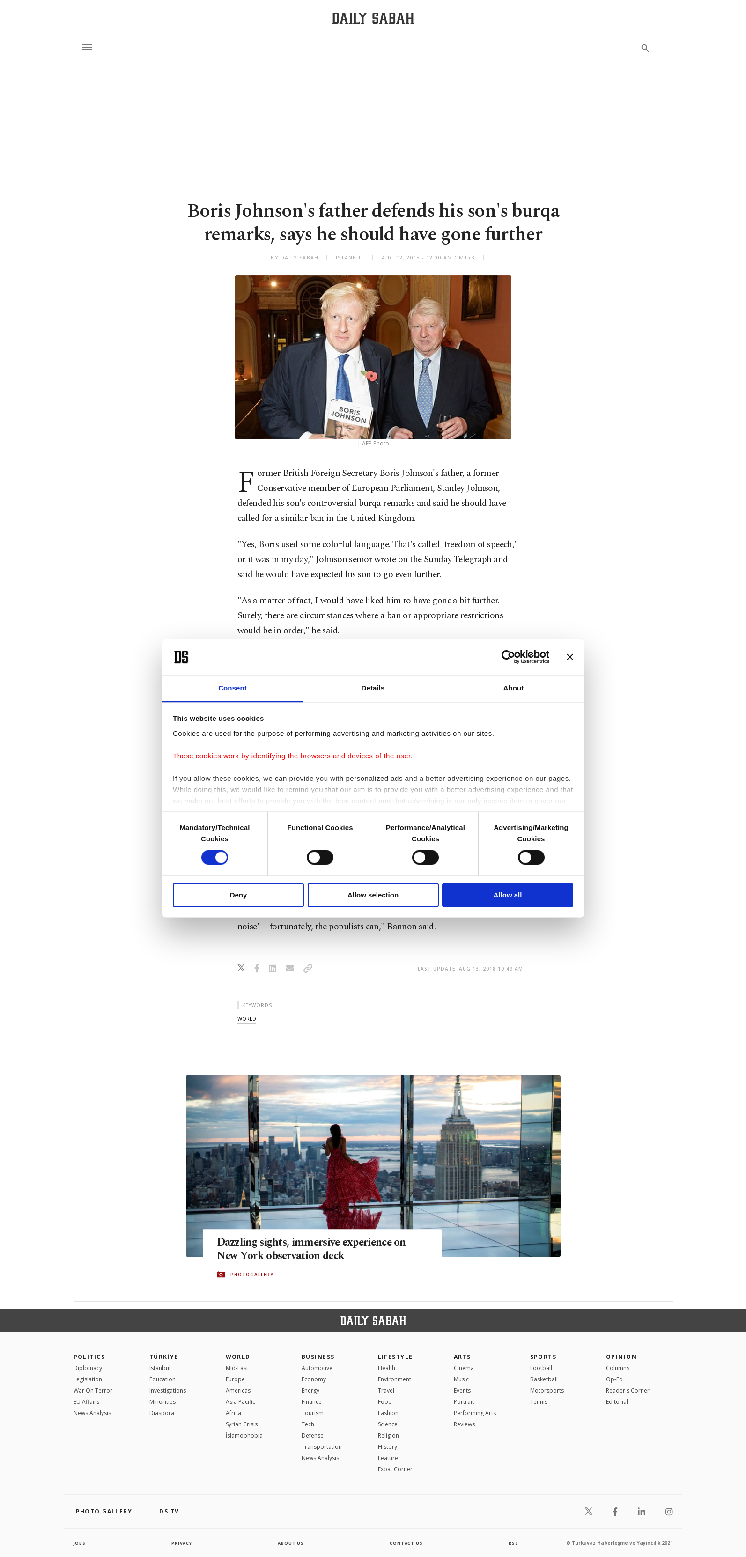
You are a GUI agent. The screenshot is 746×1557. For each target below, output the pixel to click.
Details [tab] (373, 688)
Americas (238, 1390)
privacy (181, 1543)
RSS (513, 1543)
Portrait (464, 1402)
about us (291, 1543)
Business (318, 1357)
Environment (394, 1379)
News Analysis (92, 1413)
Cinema (464, 1368)
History (387, 1447)
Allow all (508, 895)
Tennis (538, 1402)
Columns (617, 1368)
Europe (235, 1379)
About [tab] (513, 688)
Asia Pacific (240, 1402)
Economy (314, 1379)
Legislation (88, 1379)
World (238, 1357)
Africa (233, 1413)
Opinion (621, 1357)
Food (385, 1402)
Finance (312, 1402)
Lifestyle (395, 1357)
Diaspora (161, 1413)
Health (386, 1368)
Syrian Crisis (242, 1424)
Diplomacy (88, 1368)
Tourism (313, 1413)
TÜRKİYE (163, 1357)
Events (462, 1390)
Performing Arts (475, 1413)
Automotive (317, 1368)
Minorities (162, 1402)
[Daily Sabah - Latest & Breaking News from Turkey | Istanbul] (373, 18)
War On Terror (93, 1390)
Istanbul (159, 1368)
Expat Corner (395, 1469)
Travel (386, 1390)
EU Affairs (86, 1402)
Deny (238, 895)
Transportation (322, 1447)
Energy (310, 1390)
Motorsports (547, 1390)
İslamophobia (244, 1435)
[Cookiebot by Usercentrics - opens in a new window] (508, 657)
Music (461, 1379)
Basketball (544, 1379)
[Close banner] (570, 657)
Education (162, 1379)
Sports (543, 1357)
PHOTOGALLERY (251, 1275)
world (246, 1018)
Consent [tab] (232, 688)
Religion (388, 1435)
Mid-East (237, 1368)
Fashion (388, 1413)
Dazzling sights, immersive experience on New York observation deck (321, 1249)
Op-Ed (614, 1379)
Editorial (617, 1402)
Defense (313, 1435)
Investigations (167, 1390)
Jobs (80, 1543)
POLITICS (89, 1357)
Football (541, 1368)
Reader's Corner (628, 1390)
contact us (406, 1543)
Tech (308, 1424)
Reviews (464, 1424)
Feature (388, 1458)
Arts (462, 1357)
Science (388, 1424)
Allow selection (373, 895)
